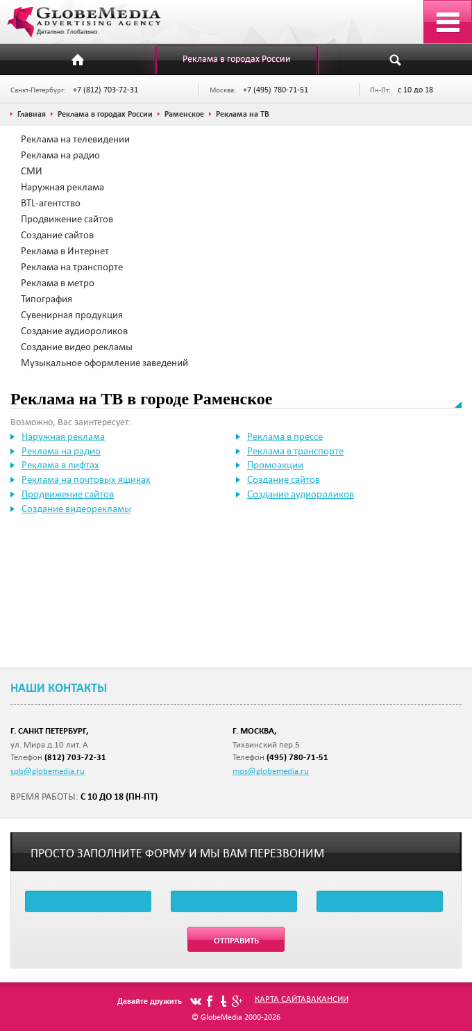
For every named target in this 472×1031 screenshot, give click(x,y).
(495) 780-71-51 (297, 757)
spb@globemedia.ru (47, 770)
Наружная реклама (62, 187)
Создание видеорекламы (76, 508)
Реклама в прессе (285, 436)
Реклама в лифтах (60, 465)
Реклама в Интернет (65, 251)
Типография (46, 298)
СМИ (31, 171)
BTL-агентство (51, 203)
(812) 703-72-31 (75, 757)
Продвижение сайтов (67, 219)
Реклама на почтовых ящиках (86, 479)
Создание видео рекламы (77, 346)
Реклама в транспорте (295, 451)
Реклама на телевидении (75, 139)
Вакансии (327, 998)
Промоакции (275, 465)
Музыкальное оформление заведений (104, 362)
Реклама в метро (57, 283)
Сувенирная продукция (72, 314)
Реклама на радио (60, 155)
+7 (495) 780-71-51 (275, 89)
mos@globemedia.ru (271, 770)
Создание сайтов (57, 235)
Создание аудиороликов (74, 330)
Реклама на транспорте (72, 267)
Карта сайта (280, 998)
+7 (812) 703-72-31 (105, 89)
